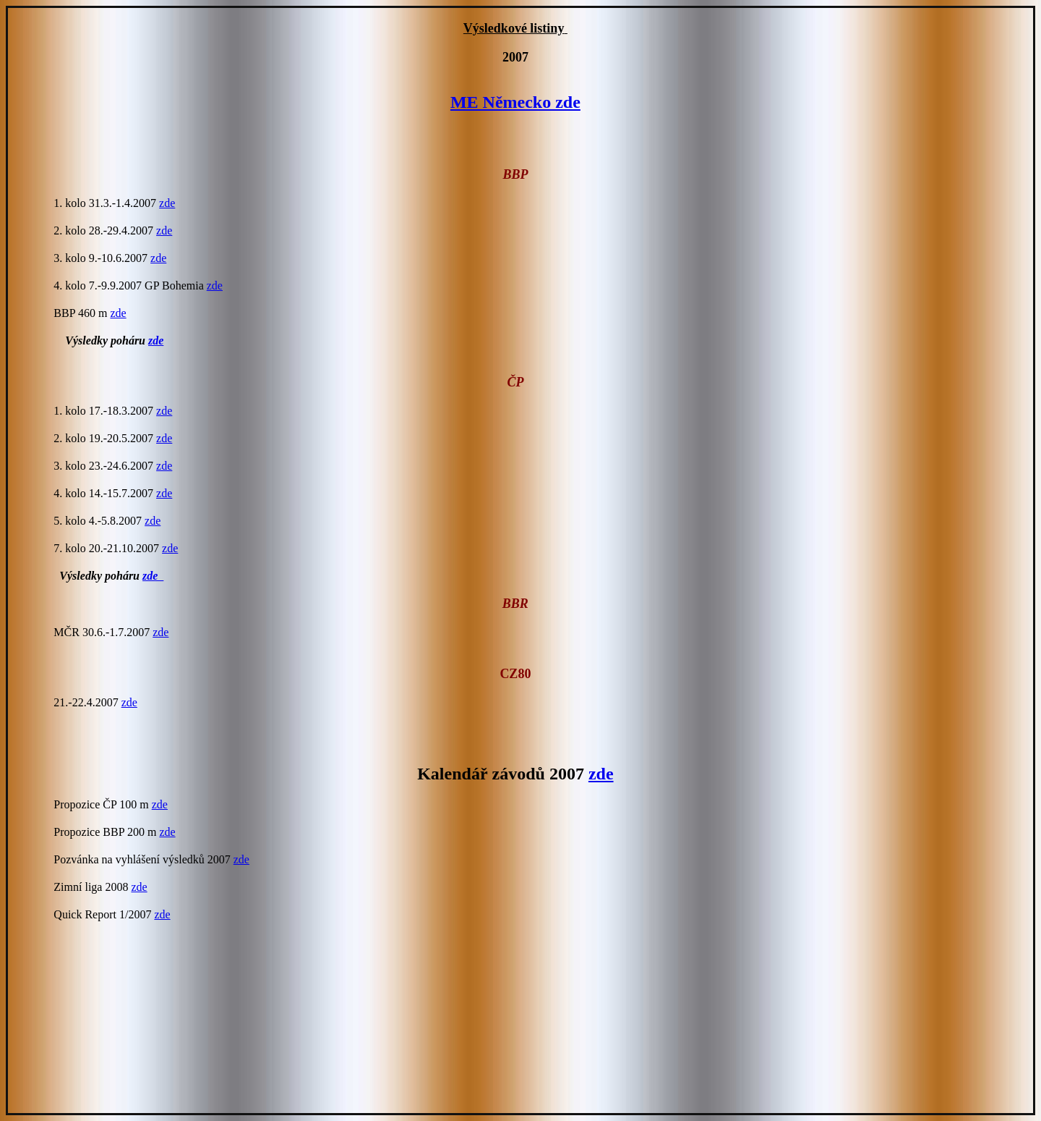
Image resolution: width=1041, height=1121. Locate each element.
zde (167, 203)
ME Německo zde (515, 102)
